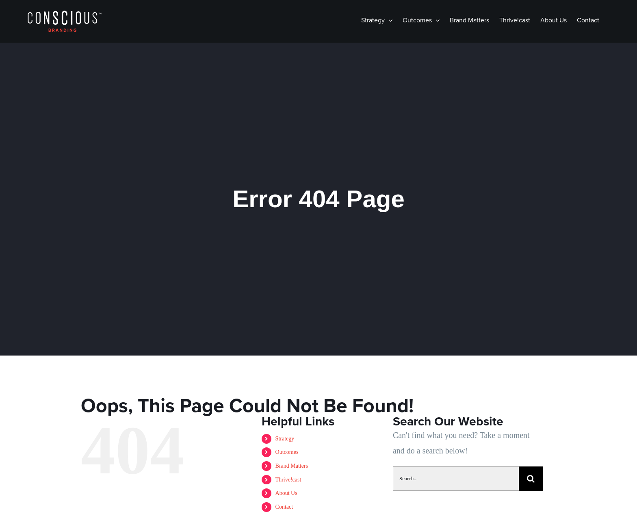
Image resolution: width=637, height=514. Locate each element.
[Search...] (456, 478)
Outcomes (287, 452)
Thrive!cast (288, 480)
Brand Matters (291, 466)
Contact (284, 507)
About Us (286, 493)
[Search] (531, 478)
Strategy (285, 439)
